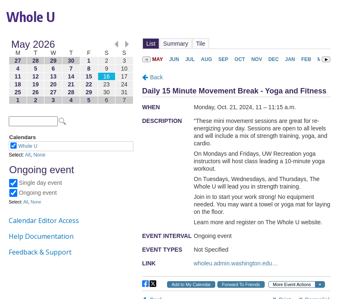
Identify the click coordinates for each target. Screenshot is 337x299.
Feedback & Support (40, 252)
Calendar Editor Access (44, 220)
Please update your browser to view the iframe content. (71, 72)
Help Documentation (41, 236)
